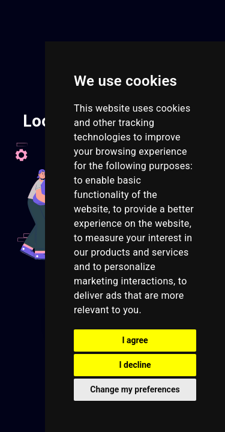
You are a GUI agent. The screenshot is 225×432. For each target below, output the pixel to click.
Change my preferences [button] (134, 389)
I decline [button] (135, 365)
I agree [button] (135, 340)
